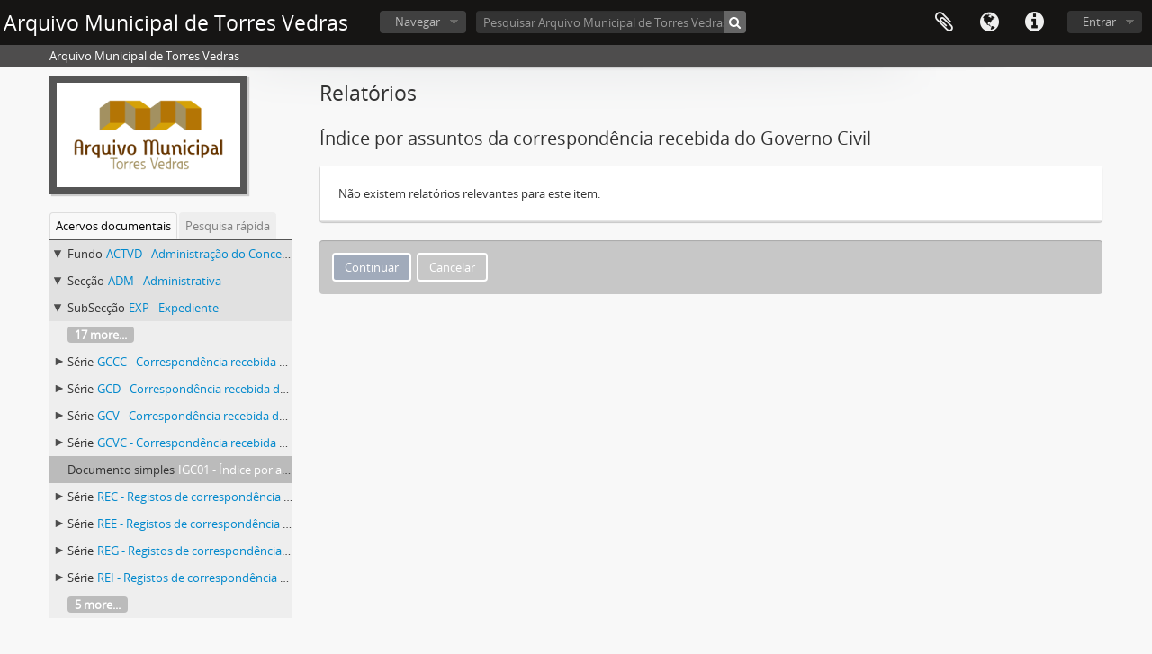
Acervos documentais (113, 226)
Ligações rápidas (1034, 22)
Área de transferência (944, 22)
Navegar (417, 21)
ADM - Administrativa (164, 281)
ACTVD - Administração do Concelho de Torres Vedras (249, 254)
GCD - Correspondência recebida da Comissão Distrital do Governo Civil (286, 389)
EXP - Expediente (174, 308)
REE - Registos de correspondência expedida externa (236, 523)
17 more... (101, 335)
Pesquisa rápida (227, 226)
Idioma (989, 22)
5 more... (98, 604)
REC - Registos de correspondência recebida (213, 496)
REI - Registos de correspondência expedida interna (234, 577)
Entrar (1099, 21)
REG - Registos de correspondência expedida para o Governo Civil (271, 550)
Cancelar (452, 267)
